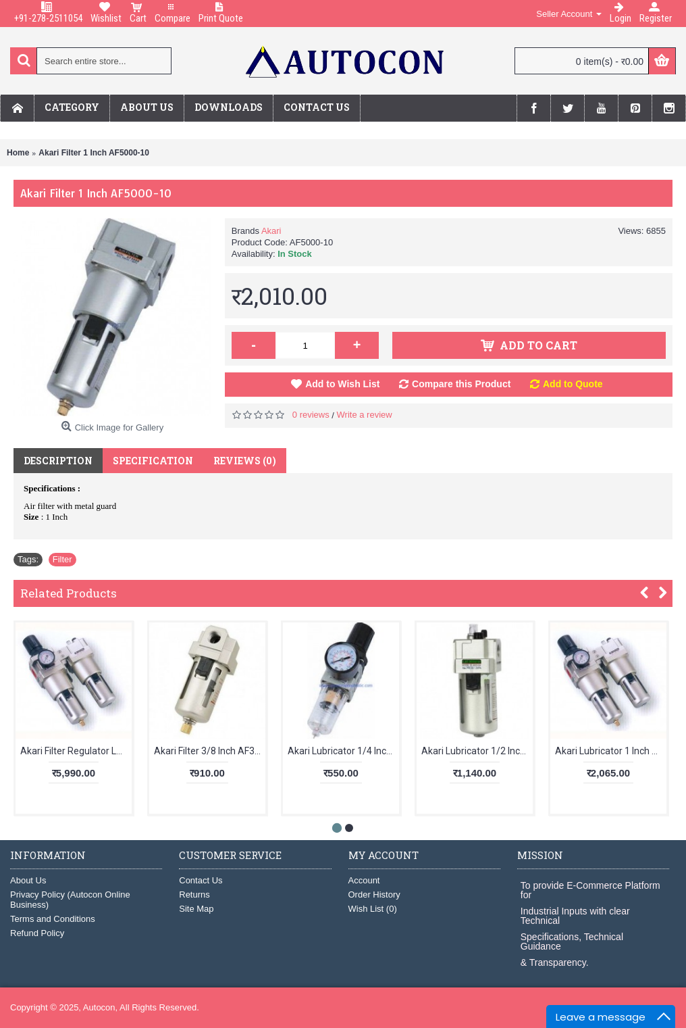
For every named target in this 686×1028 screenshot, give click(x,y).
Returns (194, 894)
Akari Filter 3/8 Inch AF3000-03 (209, 750)
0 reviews (310, 415)
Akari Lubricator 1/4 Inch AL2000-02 (343, 750)
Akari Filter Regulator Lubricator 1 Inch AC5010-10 (76, 750)
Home (18, 152)
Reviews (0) (244, 460)
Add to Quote (573, 383)
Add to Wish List (342, 383)
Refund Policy (37, 933)
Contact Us (200, 880)
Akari (271, 231)
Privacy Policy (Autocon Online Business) (70, 899)
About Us (28, 880)
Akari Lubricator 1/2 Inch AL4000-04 (477, 750)
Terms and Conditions (52, 919)
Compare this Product (461, 383)
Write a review (364, 415)
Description (58, 460)
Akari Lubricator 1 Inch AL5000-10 (610, 750)
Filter (62, 559)
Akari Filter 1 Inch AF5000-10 (93, 152)
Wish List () (372, 909)
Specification (153, 460)
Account (364, 880)
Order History (374, 894)
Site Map (196, 909)
